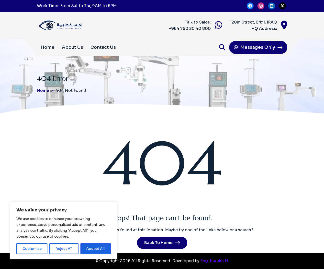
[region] (63, 230)
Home (48, 47)
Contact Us (103, 47)
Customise (32, 248)
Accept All (95, 248)
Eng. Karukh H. (214, 260)
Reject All (63, 248)
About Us (72, 47)
